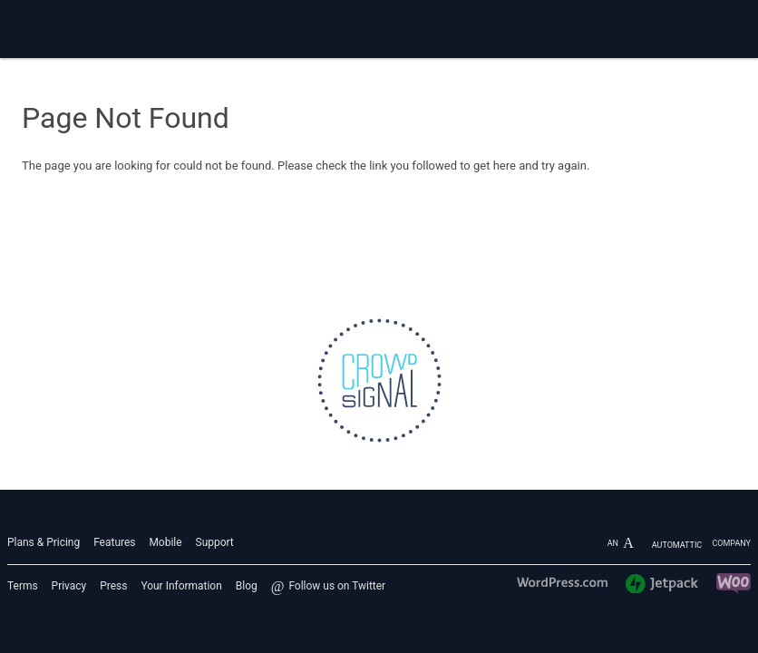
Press (113, 586)
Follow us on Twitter (336, 586)
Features (114, 542)
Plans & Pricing (43, 542)
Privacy (69, 586)
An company (679, 543)
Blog (247, 586)
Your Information (181, 586)
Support (215, 542)
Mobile (165, 542)
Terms (22, 586)
